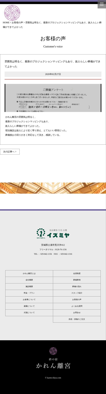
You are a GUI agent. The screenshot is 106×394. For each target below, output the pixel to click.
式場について (29, 313)
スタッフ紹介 (76, 293)
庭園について (29, 306)
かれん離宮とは (29, 273)
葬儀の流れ (76, 287)
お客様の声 (76, 300)
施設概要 (29, 287)
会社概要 (29, 280)
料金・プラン (29, 293)
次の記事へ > (9, 151)
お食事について (29, 300)
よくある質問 (76, 306)
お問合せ (77, 313)
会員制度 (77, 273)
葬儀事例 (77, 280)
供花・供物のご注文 (77, 319)
